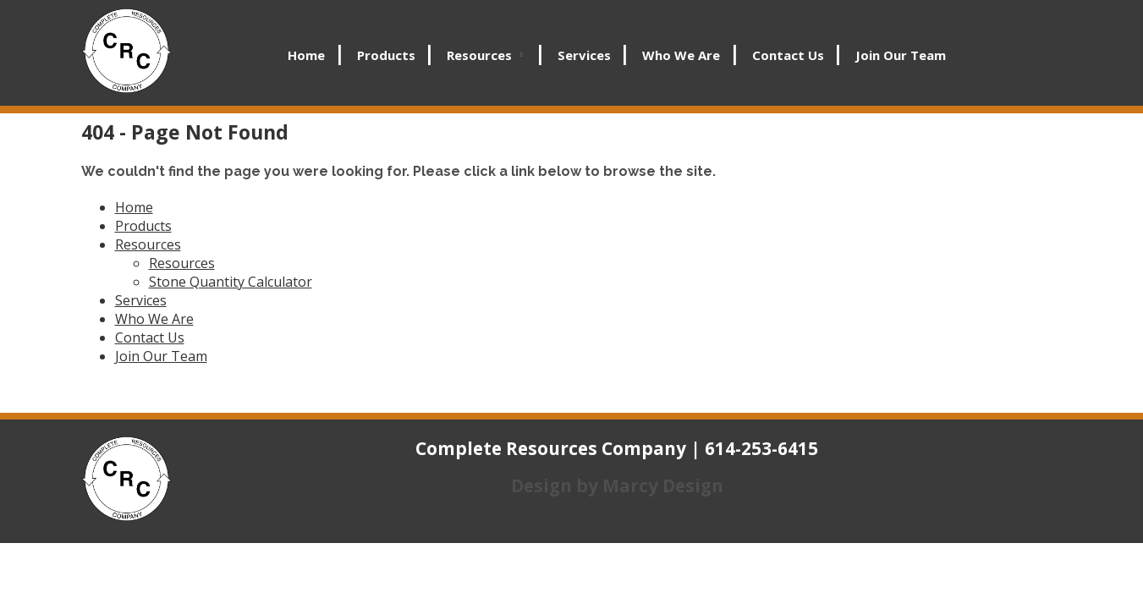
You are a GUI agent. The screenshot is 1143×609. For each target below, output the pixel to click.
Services (584, 55)
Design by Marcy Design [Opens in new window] (617, 485)
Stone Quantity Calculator (230, 281)
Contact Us (788, 55)
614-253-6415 (761, 448)
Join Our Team (900, 55)
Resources (479, 55)
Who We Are (681, 55)
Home (306, 55)
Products (386, 55)
